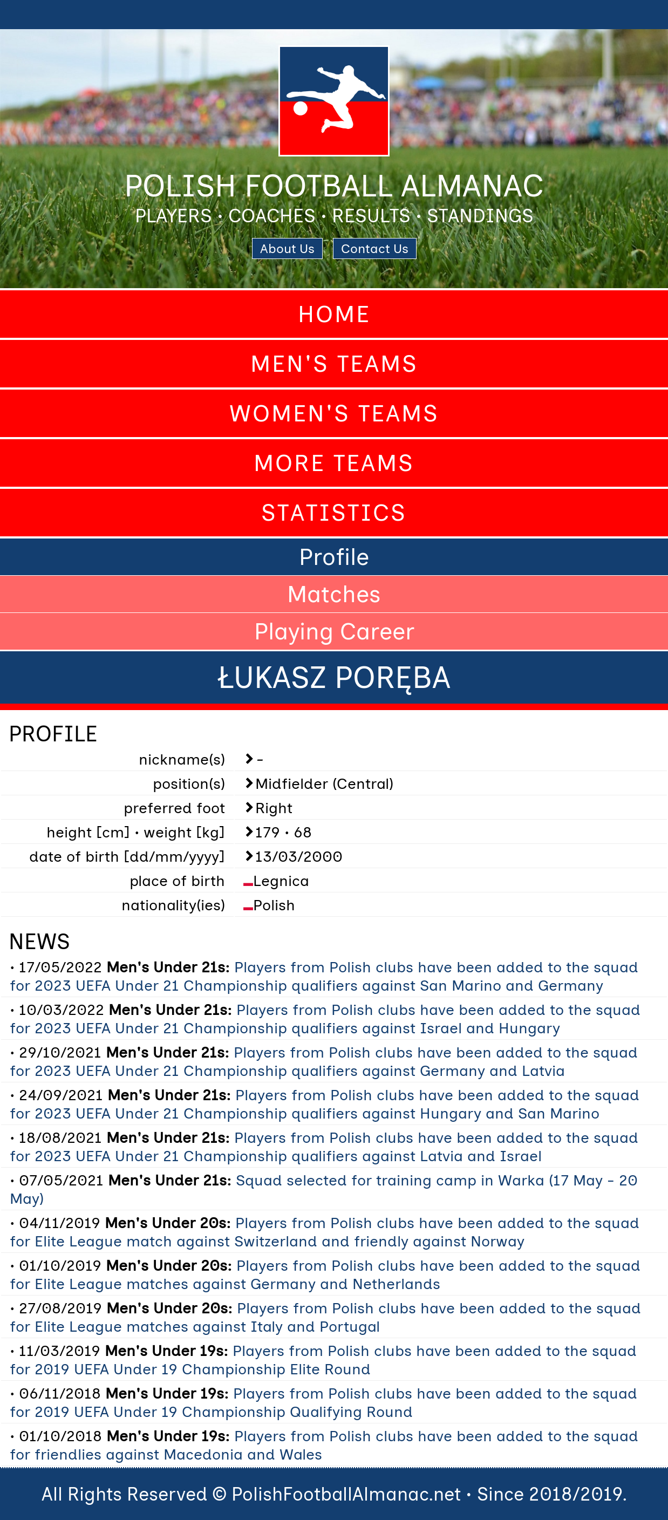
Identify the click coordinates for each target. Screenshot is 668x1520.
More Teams (334, 463)
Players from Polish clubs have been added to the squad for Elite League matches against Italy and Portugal (325, 1317)
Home (334, 314)
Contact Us (374, 248)
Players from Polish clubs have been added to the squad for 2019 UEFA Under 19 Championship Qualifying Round (323, 1402)
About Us (287, 248)
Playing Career (334, 631)
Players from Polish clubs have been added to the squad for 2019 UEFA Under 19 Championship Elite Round (323, 1359)
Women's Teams (334, 413)
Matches (334, 594)
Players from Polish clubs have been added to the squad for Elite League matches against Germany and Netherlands (325, 1274)
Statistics (334, 513)
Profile (334, 557)
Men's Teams (334, 364)
